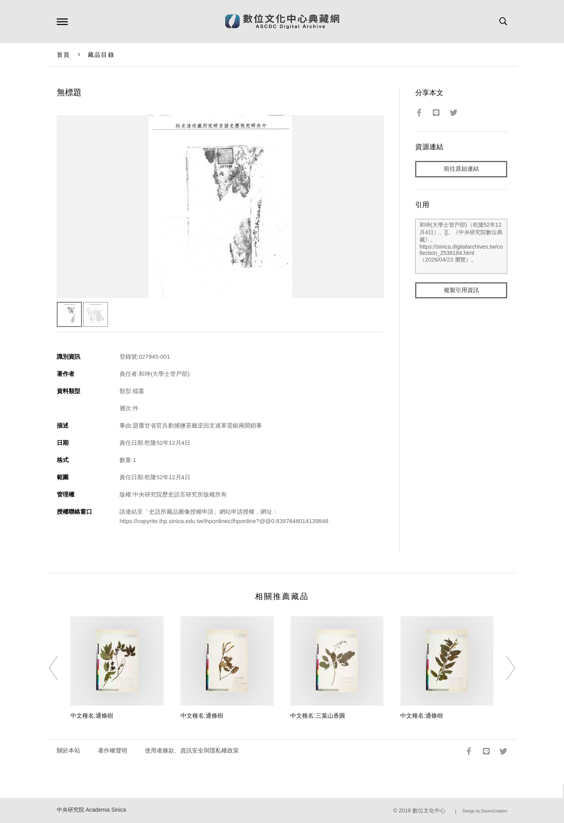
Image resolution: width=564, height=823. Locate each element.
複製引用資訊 (461, 290)
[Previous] (60, 668)
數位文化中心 (428, 811)
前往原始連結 (461, 169)
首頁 (63, 54)
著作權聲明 (112, 750)
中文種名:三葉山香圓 (317, 715)
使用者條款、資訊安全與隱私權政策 (192, 750)
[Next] (503, 668)
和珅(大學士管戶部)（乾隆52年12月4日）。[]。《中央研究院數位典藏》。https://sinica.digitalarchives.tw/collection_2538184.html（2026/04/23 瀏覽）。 (461, 246)
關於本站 (68, 750)
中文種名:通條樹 (91, 715)
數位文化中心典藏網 (282, 21)
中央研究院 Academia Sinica (91, 810)
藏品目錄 (101, 54)
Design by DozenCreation (485, 811)
